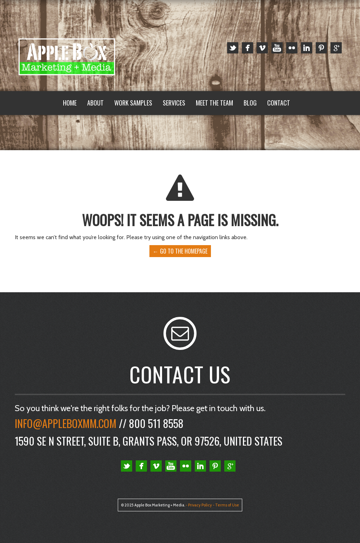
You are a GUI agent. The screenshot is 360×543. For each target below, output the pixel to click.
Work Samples (133, 102)
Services (174, 102)
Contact (278, 102)
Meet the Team (214, 102)
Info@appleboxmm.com (65, 423)
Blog (250, 102)
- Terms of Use (226, 505)
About (95, 102)
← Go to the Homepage (180, 251)
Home (70, 102)
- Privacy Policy (199, 505)
